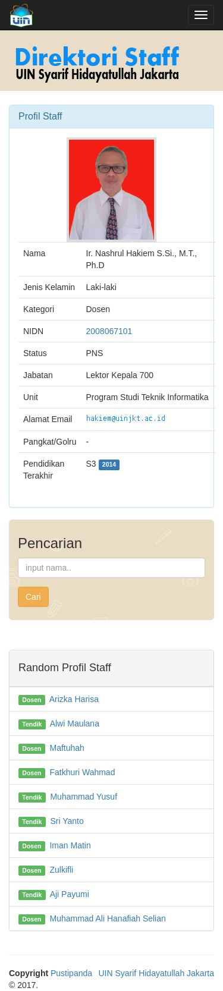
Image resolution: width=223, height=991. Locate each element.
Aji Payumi (69, 894)
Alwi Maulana (74, 723)
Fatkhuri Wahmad (82, 772)
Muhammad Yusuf (83, 796)
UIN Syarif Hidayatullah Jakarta (156, 973)
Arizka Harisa (74, 699)
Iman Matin (69, 845)
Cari (33, 597)
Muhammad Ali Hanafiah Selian (107, 918)
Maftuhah (66, 748)
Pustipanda (71, 973)
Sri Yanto (66, 821)
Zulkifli (61, 869)
